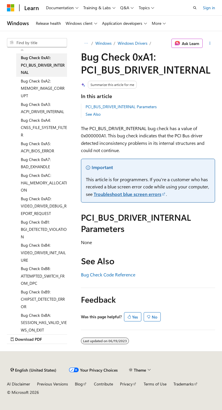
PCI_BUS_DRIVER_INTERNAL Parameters (121, 106)
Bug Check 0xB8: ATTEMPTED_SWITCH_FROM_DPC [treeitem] (42, 276)
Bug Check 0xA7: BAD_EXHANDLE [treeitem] (36, 163)
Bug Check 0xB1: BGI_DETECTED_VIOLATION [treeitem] (44, 229)
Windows (103, 43)
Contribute (103, 384)
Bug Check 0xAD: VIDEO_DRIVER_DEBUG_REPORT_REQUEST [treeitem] (43, 206)
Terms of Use (155, 384)
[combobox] (37, 42)
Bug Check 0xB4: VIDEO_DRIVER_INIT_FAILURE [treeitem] (43, 252)
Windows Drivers (132, 43)
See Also (93, 114)
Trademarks (183, 384)
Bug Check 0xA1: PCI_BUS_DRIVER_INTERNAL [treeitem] (43, 65)
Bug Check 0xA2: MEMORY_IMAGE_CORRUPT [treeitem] (42, 88)
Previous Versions (52, 384)
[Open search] (195, 8)
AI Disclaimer (18, 384)
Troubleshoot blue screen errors (127, 194)
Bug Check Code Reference (108, 275)
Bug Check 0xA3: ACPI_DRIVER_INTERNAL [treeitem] (42, 108)
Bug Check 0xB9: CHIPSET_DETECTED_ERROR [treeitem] (43, 299)
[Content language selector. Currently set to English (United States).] (33, 370)
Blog (79, 384)
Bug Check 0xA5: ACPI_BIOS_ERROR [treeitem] (37, 147)
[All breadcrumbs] (86, 43)
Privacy (126, 384)
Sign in (209, 7)
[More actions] (210, 43)
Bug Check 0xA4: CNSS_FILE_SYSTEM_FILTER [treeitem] (44, 127)
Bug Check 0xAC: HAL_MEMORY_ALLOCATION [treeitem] (44, 183)
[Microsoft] (10, 8)
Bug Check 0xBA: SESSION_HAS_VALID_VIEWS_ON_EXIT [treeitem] (44, 322)
